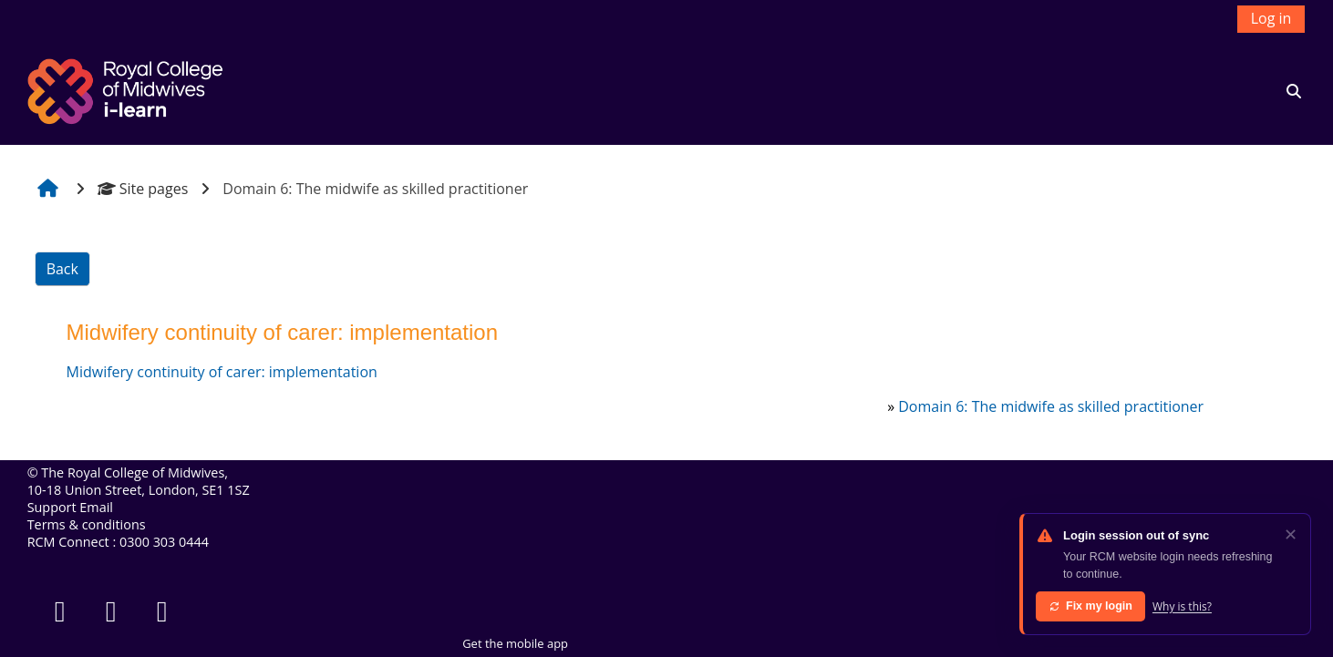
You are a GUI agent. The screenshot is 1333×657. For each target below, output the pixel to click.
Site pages (143, 189)
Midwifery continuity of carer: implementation (222, 372)
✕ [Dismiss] (1290, 534)
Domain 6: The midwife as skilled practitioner (1051, 406)
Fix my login (1090, 606)
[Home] (128, 89)
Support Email (70, 507)
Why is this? (1182, 606)
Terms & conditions (86, 524)
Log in (1271, 18)
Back (62, 269)
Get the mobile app (515, 643)
